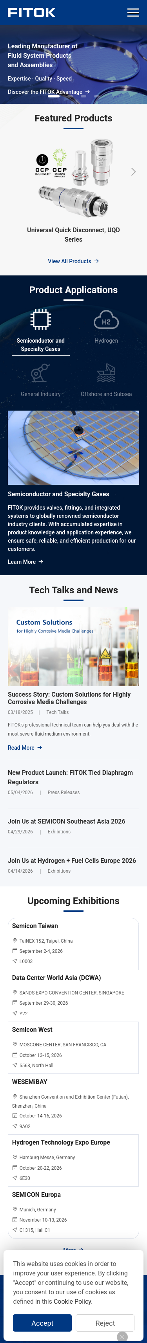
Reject (105, 1323)
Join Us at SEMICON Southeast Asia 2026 (66, 821)
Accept (42, 1323)
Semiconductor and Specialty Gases (58, 494)
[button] (54, 96)
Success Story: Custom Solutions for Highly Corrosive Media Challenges (69, 698)
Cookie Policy (72, 1301)
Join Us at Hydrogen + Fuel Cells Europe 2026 (72, 860)
